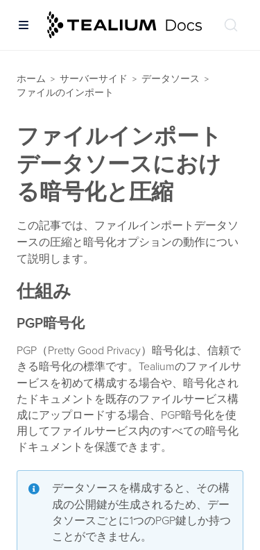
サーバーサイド (94, 79)
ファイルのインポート (65, 93)
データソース (170, 79)
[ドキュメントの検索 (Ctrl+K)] (231, 25)
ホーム (31, 79)
